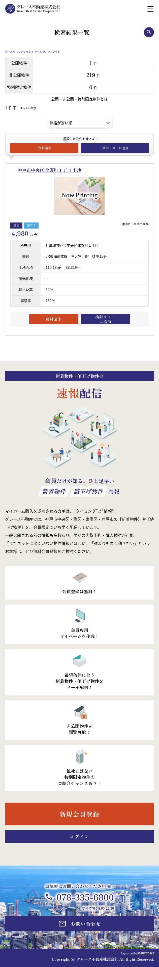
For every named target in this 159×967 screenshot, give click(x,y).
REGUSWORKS (145, 953)
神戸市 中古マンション (18, 52)
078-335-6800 (85, 897)
